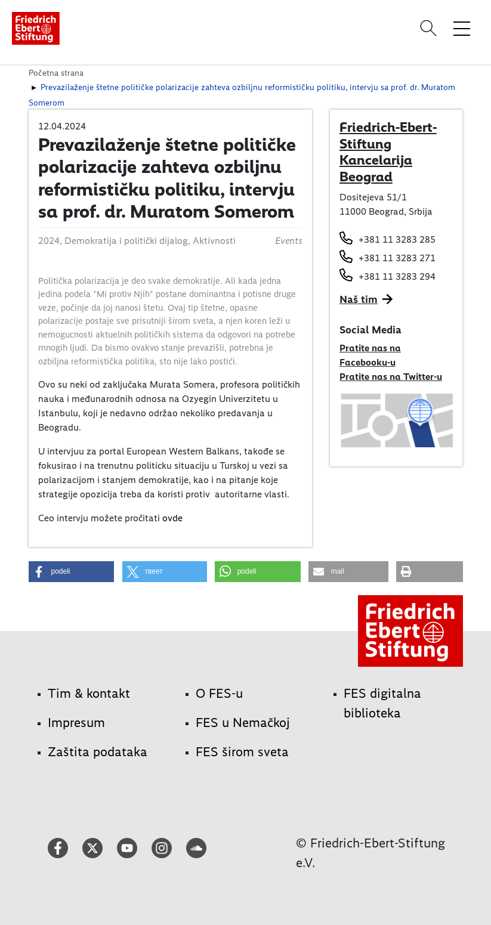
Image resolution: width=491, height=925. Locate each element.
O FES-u (219, 693)
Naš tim (358, 299)
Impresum (76, 722)
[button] (72, 571)
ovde (172, 518)
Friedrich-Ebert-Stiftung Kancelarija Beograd (388, 152)
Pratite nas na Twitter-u (390, 376)
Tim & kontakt (89, 693)
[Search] (430, 28)
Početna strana (56, 73)
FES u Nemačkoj (243, 722)
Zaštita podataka (97, 752)
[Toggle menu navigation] (461, 28)
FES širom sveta (242, 752)
